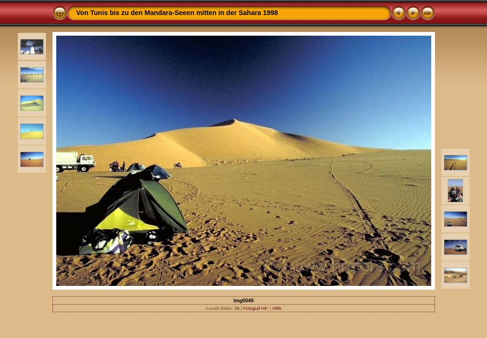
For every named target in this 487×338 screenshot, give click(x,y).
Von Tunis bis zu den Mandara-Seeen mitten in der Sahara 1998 (177, 12)
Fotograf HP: (256, 308)
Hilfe (276, 308)
